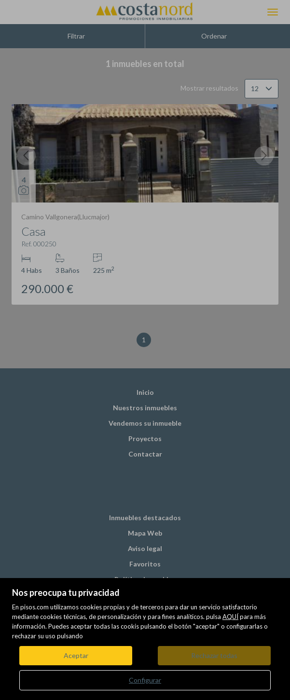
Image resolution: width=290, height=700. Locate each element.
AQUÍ (230, 616)
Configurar (145, 680)
